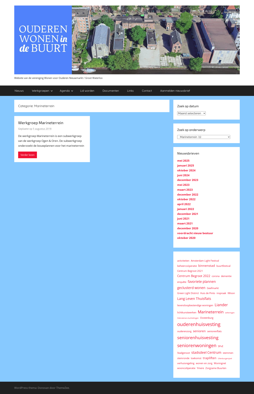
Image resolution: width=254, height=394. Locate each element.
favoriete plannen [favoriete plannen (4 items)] (202, 281)
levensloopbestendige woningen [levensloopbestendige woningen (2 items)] (195, 305)
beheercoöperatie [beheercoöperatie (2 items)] (187, 266)
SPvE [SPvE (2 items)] (220, 346)
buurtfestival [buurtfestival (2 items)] (223, 266)
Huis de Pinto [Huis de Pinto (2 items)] (207, 293)
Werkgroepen (42, 90)
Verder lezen (28, 154)
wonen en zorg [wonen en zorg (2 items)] (204, 363)
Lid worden (87, 90)
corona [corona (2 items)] (215, 276)
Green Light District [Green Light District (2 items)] (188, 293)
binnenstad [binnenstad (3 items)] (206, 266)
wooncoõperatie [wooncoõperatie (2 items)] (186, 368)
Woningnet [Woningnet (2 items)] (220, 363)
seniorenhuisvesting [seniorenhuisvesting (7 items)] (198, 337)
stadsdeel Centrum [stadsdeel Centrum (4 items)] (206, 352)
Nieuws (19, 90)
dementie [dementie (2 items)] (226, 276)
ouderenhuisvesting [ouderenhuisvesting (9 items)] (198, 324)
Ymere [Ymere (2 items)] (200, 368)
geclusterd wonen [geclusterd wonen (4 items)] (191, 287)
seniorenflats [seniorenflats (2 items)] (214, 331)
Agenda (66, 90)
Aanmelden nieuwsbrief (175, 90)
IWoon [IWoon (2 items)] (231, 293)
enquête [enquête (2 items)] (181, 282)
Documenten (111, 90)
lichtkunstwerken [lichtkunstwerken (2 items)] (186, 312)
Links (130, 90)
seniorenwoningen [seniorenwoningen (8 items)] (196, 345)
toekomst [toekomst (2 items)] (196, 358)
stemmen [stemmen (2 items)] (228, 353)
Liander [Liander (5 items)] (221, 304)
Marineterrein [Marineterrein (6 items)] (211, 311)
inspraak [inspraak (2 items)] (221, 293)
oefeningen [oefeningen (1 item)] (230, 313)
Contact (147, 90)
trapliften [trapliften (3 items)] (209, 358)
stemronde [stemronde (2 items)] (183, 358)
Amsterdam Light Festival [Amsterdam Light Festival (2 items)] (205, 260)
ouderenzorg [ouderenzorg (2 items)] (184, 331)
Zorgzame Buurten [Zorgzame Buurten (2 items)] (215, 368)
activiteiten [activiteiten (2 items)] (183, 260)
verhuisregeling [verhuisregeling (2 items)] (185, 363)
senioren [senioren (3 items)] (199, 331)
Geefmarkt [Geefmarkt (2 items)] (213, 288)
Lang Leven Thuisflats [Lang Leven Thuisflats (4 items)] (194, 298)
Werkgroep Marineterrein (40, 122)
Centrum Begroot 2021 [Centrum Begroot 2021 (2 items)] (190, 271)
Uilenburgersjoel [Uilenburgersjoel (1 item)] (225, 358)
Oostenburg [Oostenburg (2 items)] (206, 318)
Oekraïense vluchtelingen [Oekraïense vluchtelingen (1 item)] (188, 318)
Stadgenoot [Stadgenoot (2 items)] (183, 353)
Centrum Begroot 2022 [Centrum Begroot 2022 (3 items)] (193, 276)
